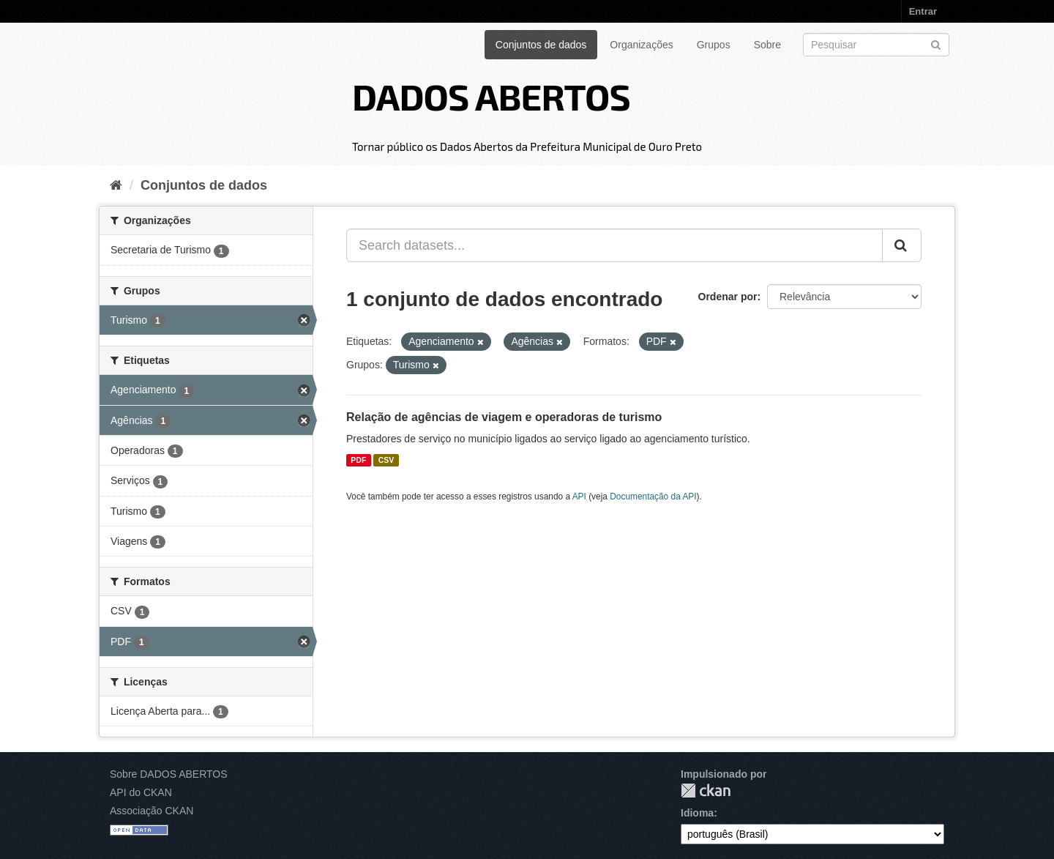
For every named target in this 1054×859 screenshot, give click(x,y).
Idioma (697, 813)
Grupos (713, 45)
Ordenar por (728, 296)
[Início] (116, 185)
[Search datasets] (876, 44)
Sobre (767, 45)
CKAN (705, 790)
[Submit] (936, 43)
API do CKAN (141, 792)
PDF (358, 459)
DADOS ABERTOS (491, 96)
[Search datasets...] (614, 245)
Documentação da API (653, 496)
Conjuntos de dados (541, 45)
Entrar (923, 11)
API (579, 496)
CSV (386, 459)
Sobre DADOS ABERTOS (169, 774)
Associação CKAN (151, 811)
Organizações (641, 45)
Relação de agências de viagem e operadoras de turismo (504, 417)
